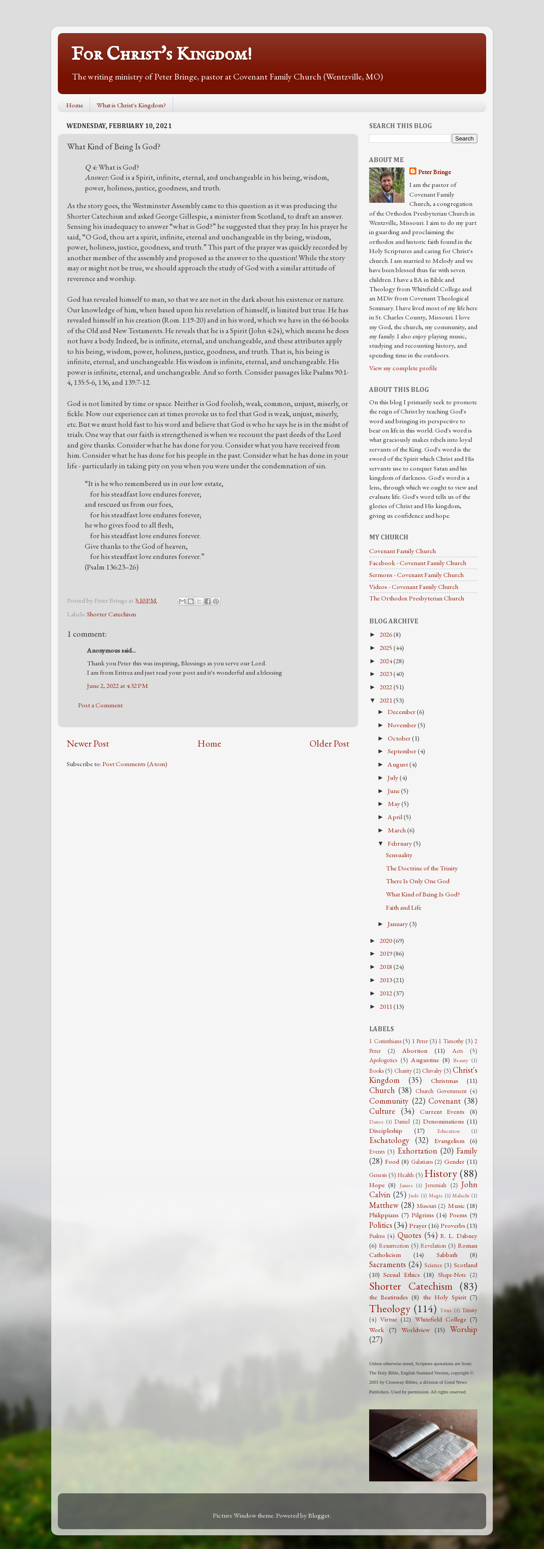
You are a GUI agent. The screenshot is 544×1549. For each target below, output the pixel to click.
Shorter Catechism (111, 614)
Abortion (414, 1050)
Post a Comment (100, 705)
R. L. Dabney (458, 1235)
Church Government (441, 1091)
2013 (386, 980)
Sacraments (387, 1264)
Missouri (426, 1206)
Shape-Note (452, 1275)
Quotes (409, 1235)
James (406, 1185)
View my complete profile (403, 368)
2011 (386, 1006)
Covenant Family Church (402, 551)
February (400, 843)
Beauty (460, 1060)
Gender (454, 1161)
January (398, 923)
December (402, 711)
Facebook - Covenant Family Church (417, 562)
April (396, 816)
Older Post (329, 743)
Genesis (378, 1175)
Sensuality (399, 854)
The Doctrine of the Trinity (422, 868)
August (398, 764)
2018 (386, 966)
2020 (386, 940)
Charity (403, 1070)
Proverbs (453, 1225)
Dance (376, 1121)
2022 (386, 687)
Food (392, 1161)
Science (433, 1265)
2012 (386, 993)
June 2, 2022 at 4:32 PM (117, 685)
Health (405, 1175)
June (394, 790)
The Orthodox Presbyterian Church (416, 598)
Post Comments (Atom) (134, 763)
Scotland (465, 1264)
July (394, 777)
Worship (463, 1329)
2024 (386, 661)
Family (467, 1151)
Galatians (422, 1162)
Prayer (418, 1225)
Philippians (384, 1215)
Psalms (377, 1236)
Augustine (425, 1059)
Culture (382, 1111)
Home (74, 105)
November (403, 725)
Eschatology (389, 1140)
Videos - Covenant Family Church (413, 586)
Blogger (319, 1515)
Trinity (469, 1310)
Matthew (384, 1205)
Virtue (388, 1319)
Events (377, 1151)
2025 (386, 647)
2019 (386, 953)
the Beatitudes (388, 1297)
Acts (457, 1051)
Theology (389, 1308)
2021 (386, 700)
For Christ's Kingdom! (161, 54)
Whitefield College (440, 1319)
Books (376, 1070)
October (400, 738)
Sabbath (447, 1254)
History (440, 1173)
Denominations (443, 1121)
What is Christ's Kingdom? (131, 105)
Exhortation (417, 1151)
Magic (436, 1195)
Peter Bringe (434, 171)
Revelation (433, 1245)
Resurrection (394, 1245)
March (397, 830)
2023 (386, 673)
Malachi (460, 1195)
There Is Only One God (418, 881)
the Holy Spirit (444, 1297)
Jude (413, 1195)
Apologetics (383, 1060)
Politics (380, 1225)
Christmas (444, 1080)
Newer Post (88, 743)
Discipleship (385, 1130)
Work (376, 1329)
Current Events (442, 1111)
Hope (377, 1185)
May (394, 803)
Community (388, 1101)
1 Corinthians (385, 1041)
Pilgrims (423, 1215)
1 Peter (420, 1041)
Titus (446, 1310)
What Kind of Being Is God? (423, 894)
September (403, 751)
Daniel (402, 1121)
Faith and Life (403, 907)
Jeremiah (435, 1185)
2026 (386, 634)
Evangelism (449, 1140)
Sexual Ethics (401, 1274)
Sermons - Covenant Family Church (416, 574)
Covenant (444, 1101)
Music (456, 1205)
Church (382, 1090)
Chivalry (432, 1070)
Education (448, 1131)
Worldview (415, 1329)
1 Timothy (451, 1041)
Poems (458, 1215)
